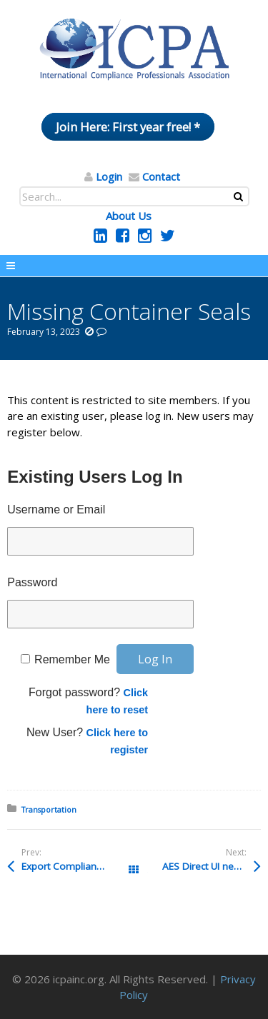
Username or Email (56, 509)
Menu (134, 265)
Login (109, 176)
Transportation (48, 809)
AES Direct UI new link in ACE (211, 866)
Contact (161, 176)
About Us (129, 216)
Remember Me (72, 659)
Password (32, 582)
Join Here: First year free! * (128, 127)
